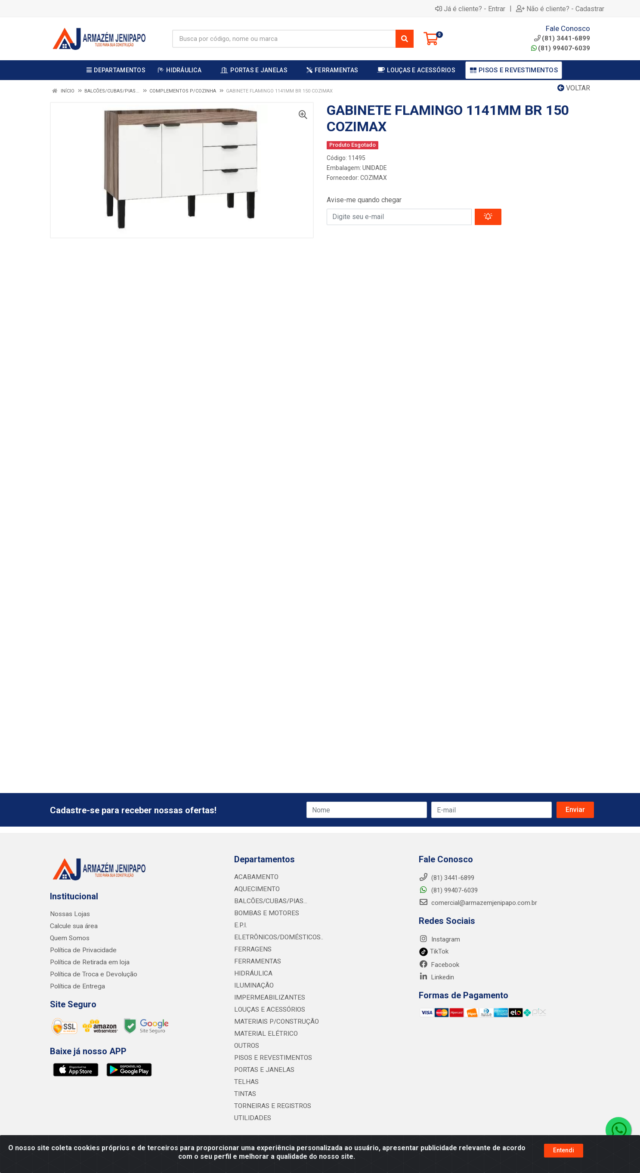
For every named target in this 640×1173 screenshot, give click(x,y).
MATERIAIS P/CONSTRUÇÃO (274, 1021)
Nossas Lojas (69, 914)
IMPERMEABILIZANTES (267, 997)
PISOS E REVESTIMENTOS (271, 1058)
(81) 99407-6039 (560, 48)
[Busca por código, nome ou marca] (284, 39)
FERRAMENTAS (256, 961)
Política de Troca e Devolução (92, 974)
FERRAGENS (251, 949)
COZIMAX (373, 177)
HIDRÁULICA (252, 973)
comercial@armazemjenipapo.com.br (478, 903)
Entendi (563, 1150)
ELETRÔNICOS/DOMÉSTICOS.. (276, 937)
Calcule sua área (73, 926)
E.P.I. (240, 925)
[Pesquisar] (405, 39)
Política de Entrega (76, 986)
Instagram (439, 939)
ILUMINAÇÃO (252, 985)
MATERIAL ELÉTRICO (264, 1033)
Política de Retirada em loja (88, 962)
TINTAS (245, 1094)
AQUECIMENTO (255, 889)
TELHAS (245, 1082)
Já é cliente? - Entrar (470, 8)
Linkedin (436, 977)
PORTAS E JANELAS (262, 1070)
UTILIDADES (251, 1118)
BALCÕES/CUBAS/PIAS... (269, 901)
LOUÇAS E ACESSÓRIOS (268, 1009)
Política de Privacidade (81, 950)
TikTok (433, 951)
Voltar (573, 88)
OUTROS (246, 1046)
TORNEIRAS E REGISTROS (271, 1106)
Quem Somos (69, 938)
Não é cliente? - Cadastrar (560, 8)
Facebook (439, 965)
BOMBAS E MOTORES (264, 913)
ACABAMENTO (255, 877)
